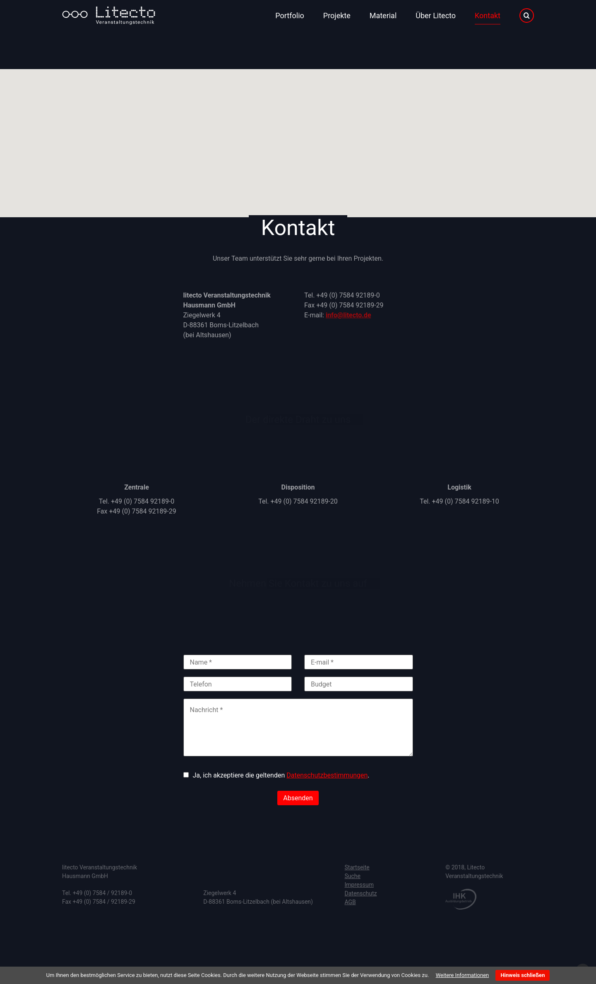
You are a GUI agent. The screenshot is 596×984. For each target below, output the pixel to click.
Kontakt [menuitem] (487, 15)
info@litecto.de (348, 315)
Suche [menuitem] (526, 16)
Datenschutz (361, 893)
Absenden (297, 798)
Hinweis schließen (522, 975)
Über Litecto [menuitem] (436, 15)
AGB (350, 902)
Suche (353, 876)
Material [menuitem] (383, 15)
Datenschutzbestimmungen (327, 775)
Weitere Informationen (462, 975)
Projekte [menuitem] (337, 15)
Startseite (357, 867)
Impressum (359, 884)
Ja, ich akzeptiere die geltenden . (281, 775)
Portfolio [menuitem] (289, 15)
